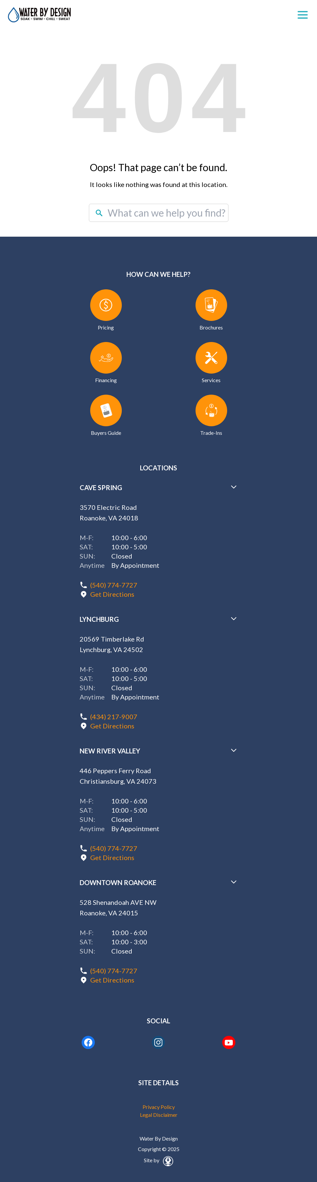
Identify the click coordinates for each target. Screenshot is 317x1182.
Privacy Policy (159, 1107)
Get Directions (112, 594)
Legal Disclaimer (158, 1115)
